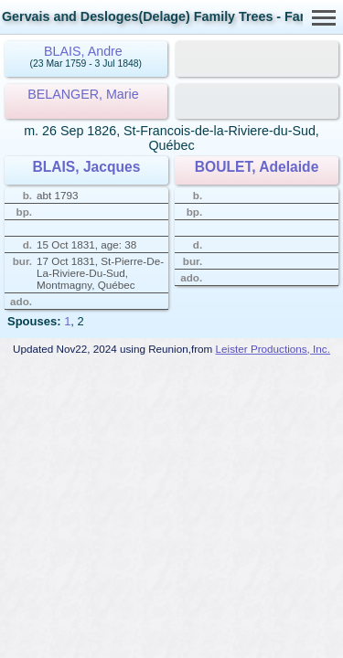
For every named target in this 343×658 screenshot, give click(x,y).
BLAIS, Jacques (86, 167)
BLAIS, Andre (83, 51)
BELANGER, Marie (83, 94)
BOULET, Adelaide (256, 167)
